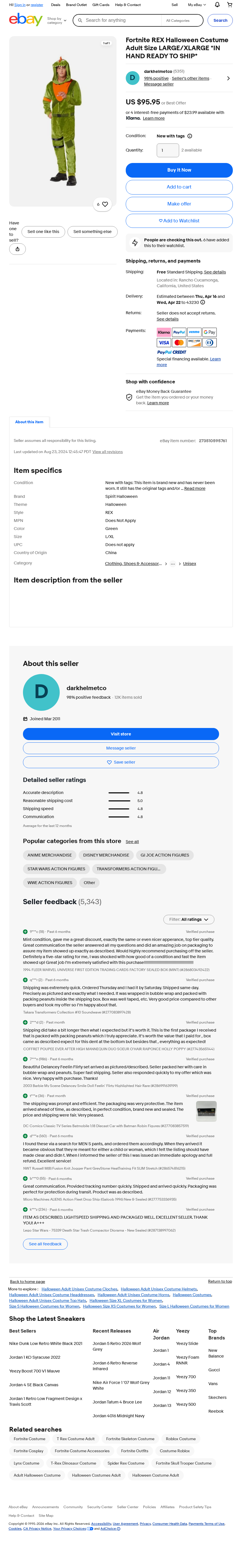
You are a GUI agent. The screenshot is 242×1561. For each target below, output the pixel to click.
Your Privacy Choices (69, 1535)
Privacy (145, 1530)
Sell (175, 4)
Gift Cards (100, 4)
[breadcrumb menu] (172, 563)
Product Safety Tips (195, 1513)
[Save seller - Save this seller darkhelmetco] (121, 769)
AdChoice (110, 1535)
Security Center (100, 1513)
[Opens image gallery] (84, 48)
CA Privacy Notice (37, 1535)
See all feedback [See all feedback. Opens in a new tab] (45, 1251)
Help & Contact (128, 4)
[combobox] (117, 20)
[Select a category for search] (182, 20)
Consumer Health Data (169, 1530)
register (37, 4)
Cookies (15, 1535)
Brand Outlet (76, 4)
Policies (149, 1513)
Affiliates (167, 1513)
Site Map (46, 1522)
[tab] (29, 422)
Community (73, 1513)
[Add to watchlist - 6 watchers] (102, 48)
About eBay (18, 1513)
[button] (220, 20)
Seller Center (127, 1513)
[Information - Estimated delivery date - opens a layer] (203, 302)
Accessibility (101, 1530)
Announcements (45, 1513)
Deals (55, 4)
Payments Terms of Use (206, 1530)
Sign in (20, 4)
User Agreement (125, 1530)
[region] (63, 89)
